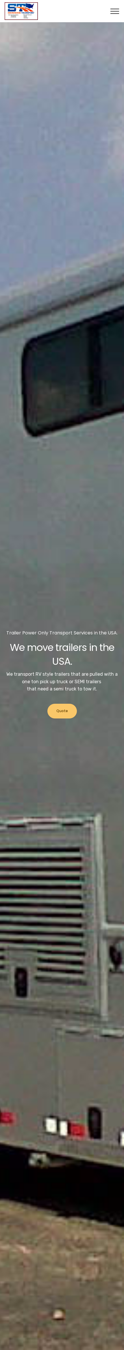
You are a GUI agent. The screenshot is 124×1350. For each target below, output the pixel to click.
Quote (62, 710)
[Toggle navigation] (114, 11)
